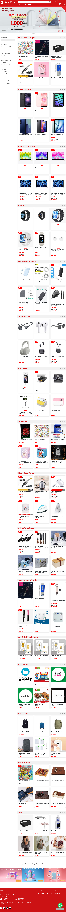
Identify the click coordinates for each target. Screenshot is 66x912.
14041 (1, 891)
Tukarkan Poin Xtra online (43, 895)
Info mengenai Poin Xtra (43, 893)
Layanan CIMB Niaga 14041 (55, 893)
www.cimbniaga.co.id (21, 891)
